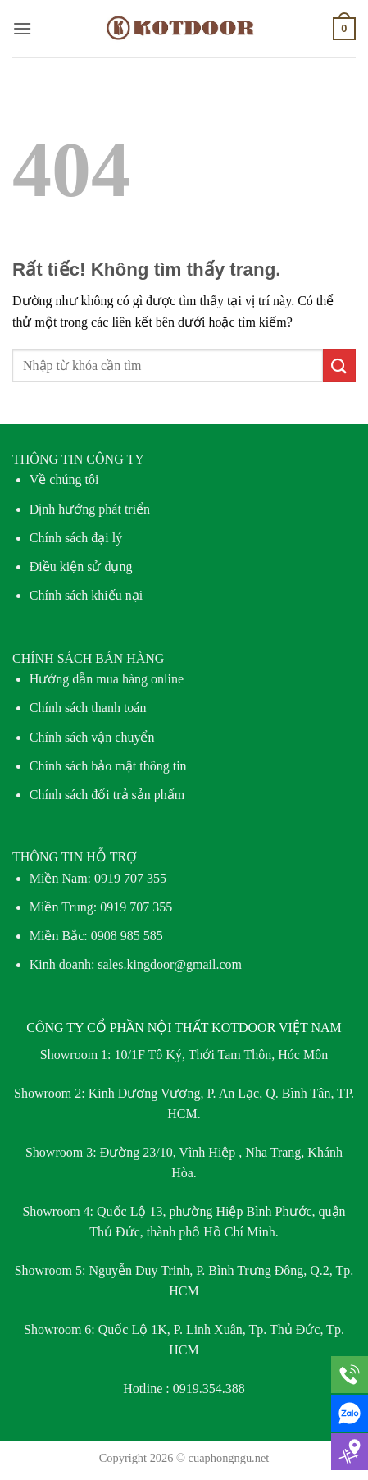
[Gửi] (339, 365)
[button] (22, 28)
